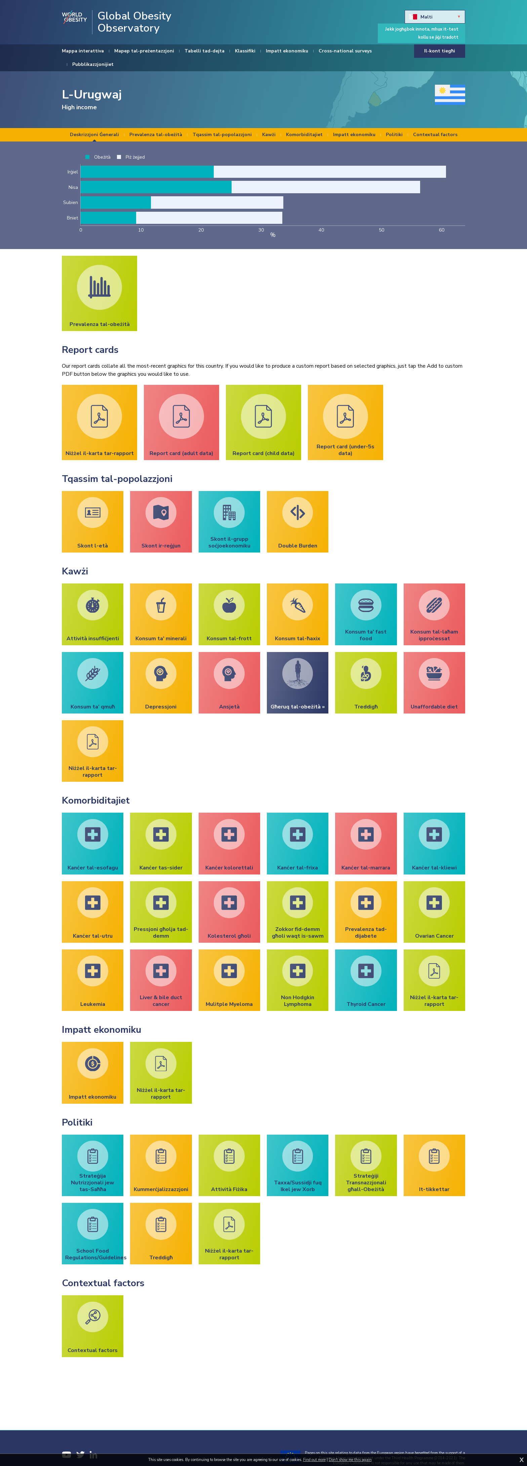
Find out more (314, 1459)
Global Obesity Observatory (134, 22)
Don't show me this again (350, 1459)
